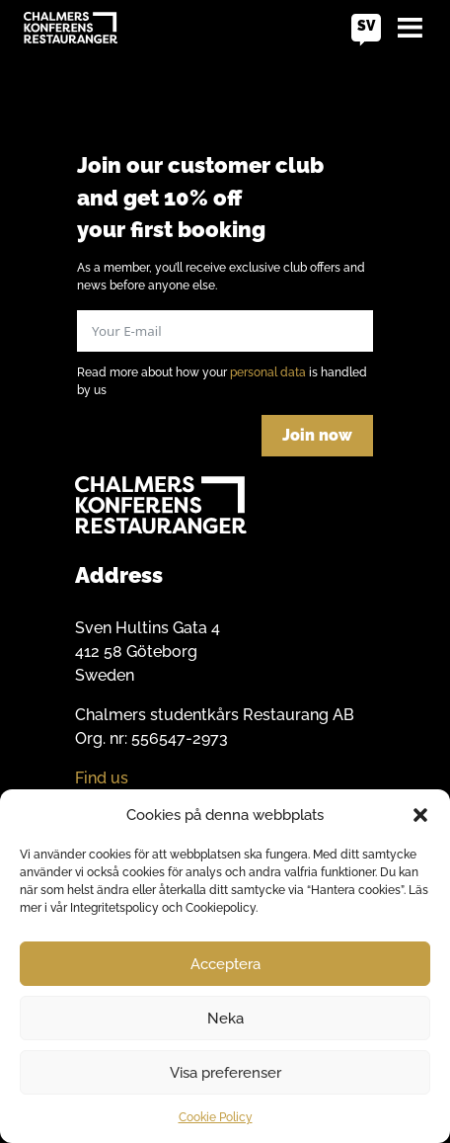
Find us (101, 778)
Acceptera (225, 964)
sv (366, 26)
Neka (225, 1018)
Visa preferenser (225, 1073)
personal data (268, 372)
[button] (420, 815)
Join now (317, 435)
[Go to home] (70, 27)
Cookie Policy (216, 1117)
